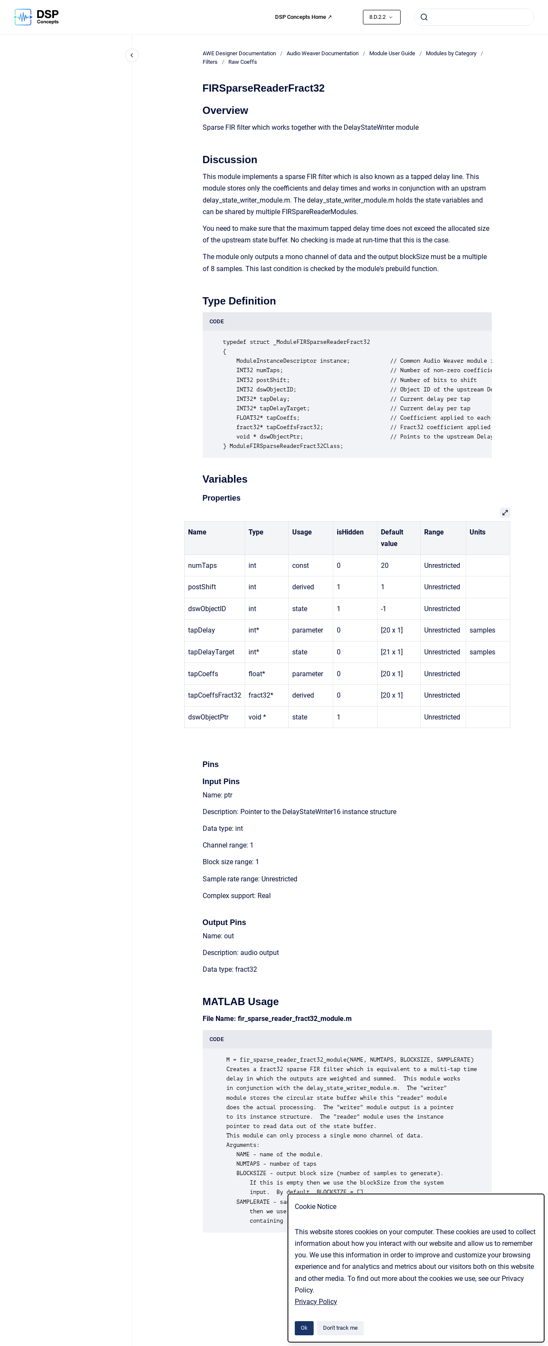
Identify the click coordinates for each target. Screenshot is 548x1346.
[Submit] (424, 17)
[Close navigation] (132, 55)
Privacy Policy (316, 1302)
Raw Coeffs (242, 62)
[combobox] (474, 17)
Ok (304, 1328)
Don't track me (340, 1328)
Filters (210, 62)
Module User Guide (392, 53)
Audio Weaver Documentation (323, 53)
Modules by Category (451, 53)
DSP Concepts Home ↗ (303, 17)
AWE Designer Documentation (239, 53)
